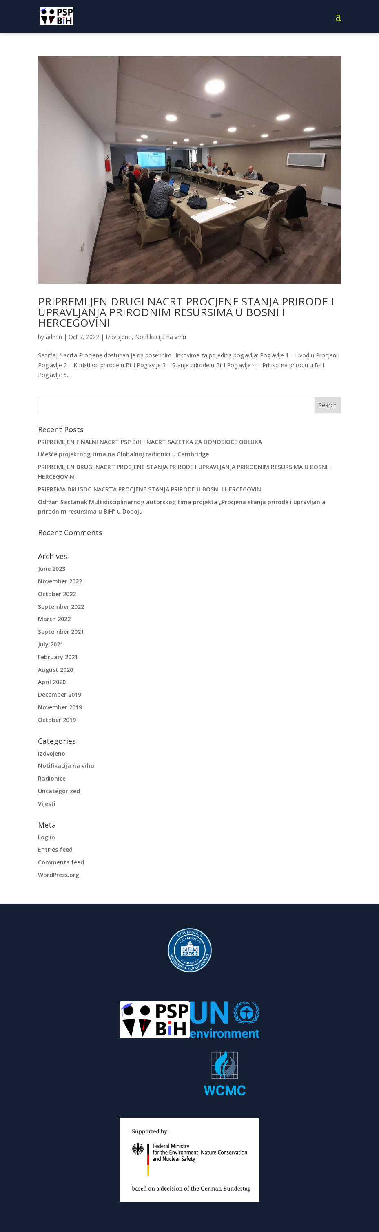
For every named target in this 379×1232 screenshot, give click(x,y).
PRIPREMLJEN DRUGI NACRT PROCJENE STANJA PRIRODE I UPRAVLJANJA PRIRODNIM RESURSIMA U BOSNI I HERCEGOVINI (186, 312)
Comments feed (61, 862)
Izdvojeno (119, 337)
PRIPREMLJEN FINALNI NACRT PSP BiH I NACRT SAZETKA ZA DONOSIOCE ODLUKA (150, 442)
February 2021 (58, 657)
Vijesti (46, 804)
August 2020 (55, 669)
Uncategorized (59, 791)
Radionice (52, 778)
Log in (46, 837)
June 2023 (51, 568)
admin (54, 337)
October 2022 (57, 594)
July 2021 (50, 644)
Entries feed (55, 849)
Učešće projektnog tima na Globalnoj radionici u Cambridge (123, 454)
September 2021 (61, 631)
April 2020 (52, 682)
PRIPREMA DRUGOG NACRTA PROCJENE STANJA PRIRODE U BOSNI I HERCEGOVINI (150, 489)
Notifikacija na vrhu (160, 337)
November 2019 (60, 707)
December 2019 (59, 694)
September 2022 (61, 606)
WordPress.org (58, 875)
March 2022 (54, 619)
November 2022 (60, 581)
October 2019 (57, 720)
